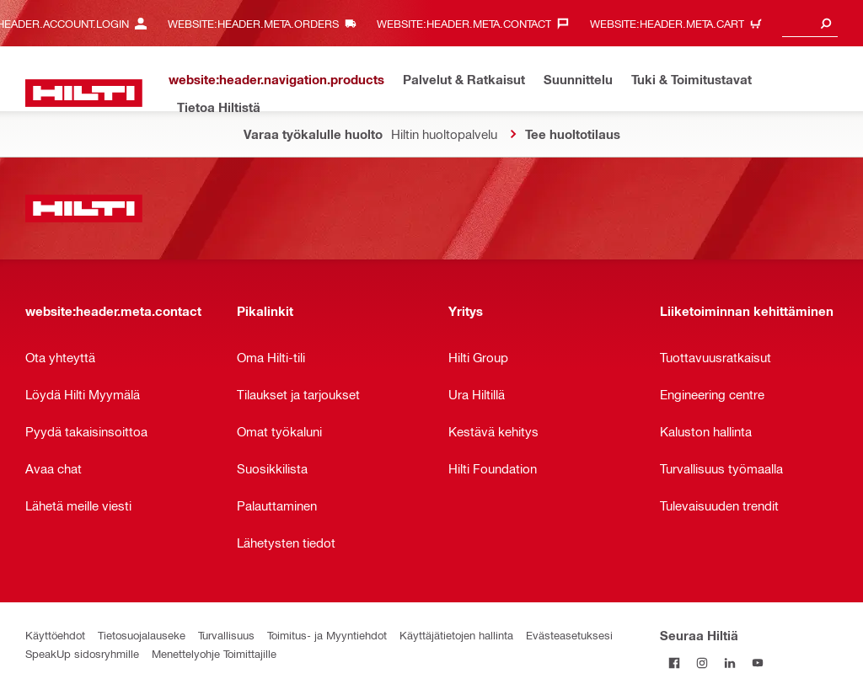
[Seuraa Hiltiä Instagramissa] (702, 662)
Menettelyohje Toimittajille (214, 653)
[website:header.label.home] (83, 93)
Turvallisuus (226, 634)
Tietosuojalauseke (141, 634)
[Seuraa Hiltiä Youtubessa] (757, 662)
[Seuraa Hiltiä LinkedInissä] (729, 662)
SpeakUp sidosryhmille (82, 653)
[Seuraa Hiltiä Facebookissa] (674, 662)
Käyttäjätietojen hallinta (456, 634)
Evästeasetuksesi (569, 634)
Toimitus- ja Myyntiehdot (327, 634)
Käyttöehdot (55, 634)
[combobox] (810, 23)
